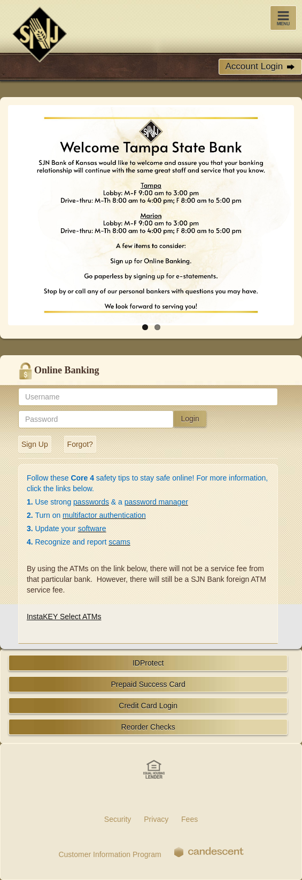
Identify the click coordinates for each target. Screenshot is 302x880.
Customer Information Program (109, 854)
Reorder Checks (148, 727)
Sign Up (34, 444)
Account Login (260, 66)
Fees (189, 819)
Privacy (156, 819)
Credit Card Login (148, 705)
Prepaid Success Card (148, 684)
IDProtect (148, 663)
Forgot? (80, 444)
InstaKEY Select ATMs (64, 616)
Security (117, 819)
